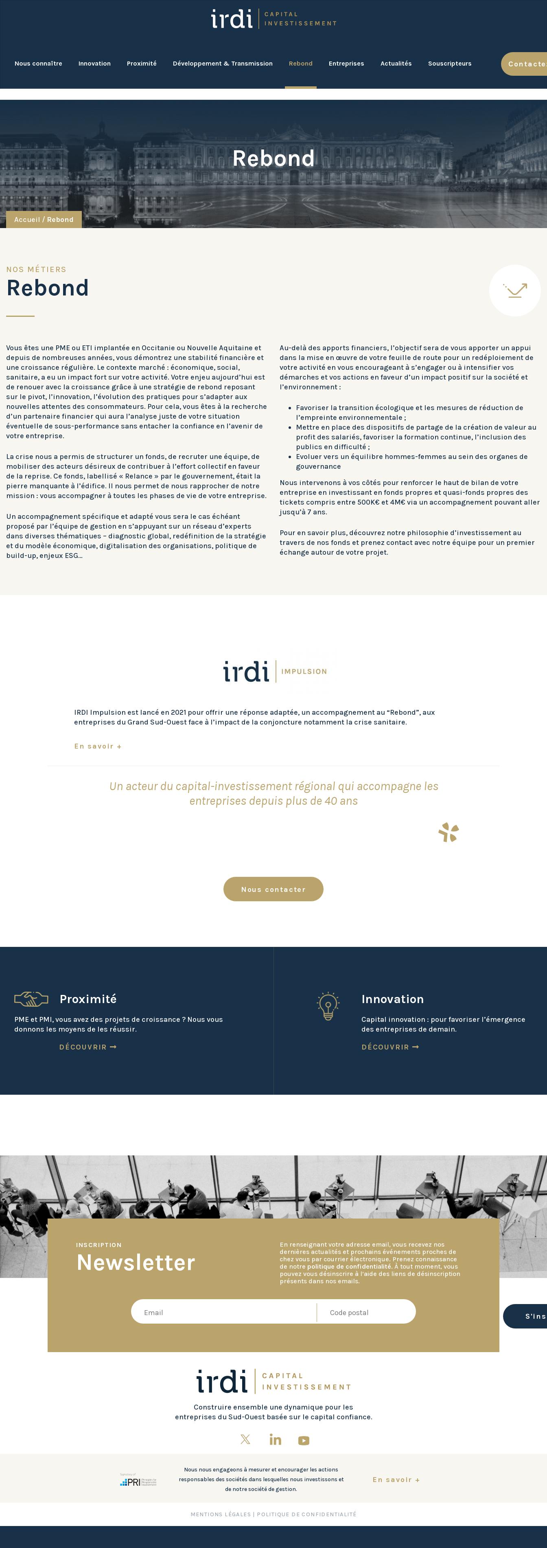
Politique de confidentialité (307, 1514)
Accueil (27, 219)
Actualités (396, 63)
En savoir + (98, 746)
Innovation (95, 63)
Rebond (301, 63)
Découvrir (88, 1047)
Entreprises (346, 63)
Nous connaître (38, 63)
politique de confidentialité (349, 1266)
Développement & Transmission (223, 63)
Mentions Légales (220, 1514)
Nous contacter (273, 889)
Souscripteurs (450, 63)
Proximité (142, 63)
